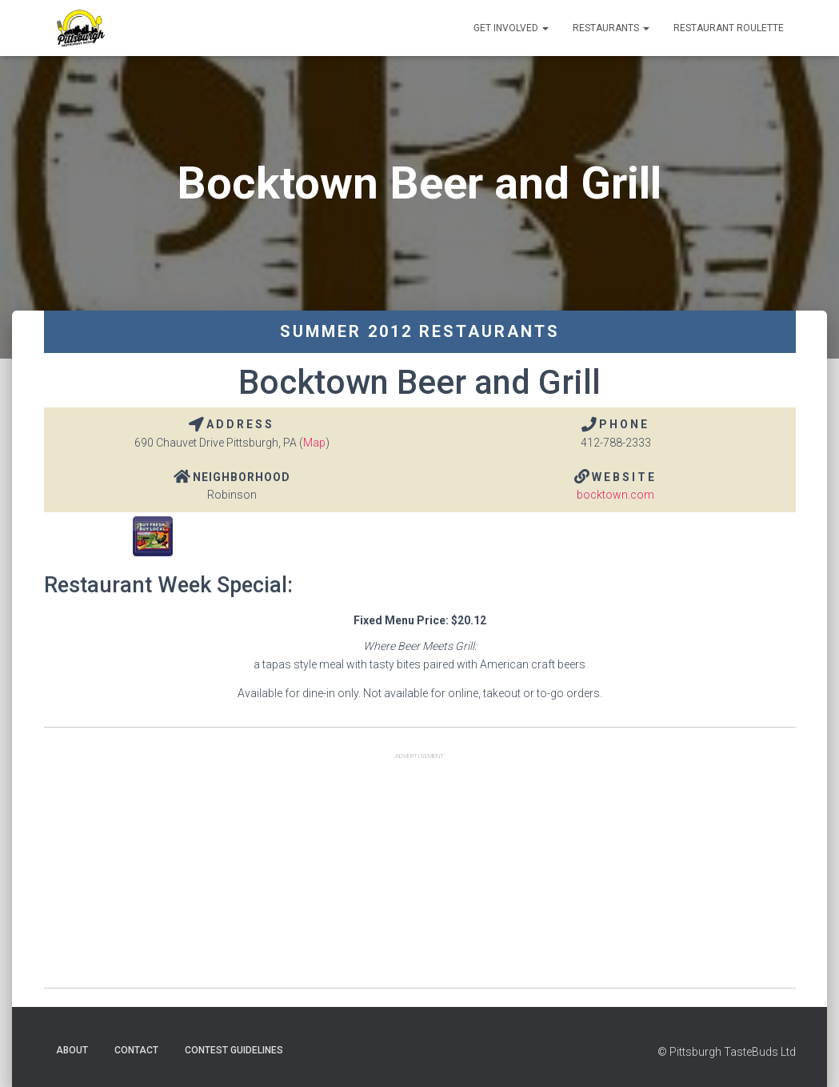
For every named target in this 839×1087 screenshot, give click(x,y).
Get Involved (511, 28)
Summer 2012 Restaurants (420, 331)
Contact (136, 1050)
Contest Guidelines (234, 1050)
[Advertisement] (420, 876)
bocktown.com (615, 494)
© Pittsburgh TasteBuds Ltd (726, 1051)
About (72, 1050)
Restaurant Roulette (728, 28)
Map (314, 442)
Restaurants (611, 28)
